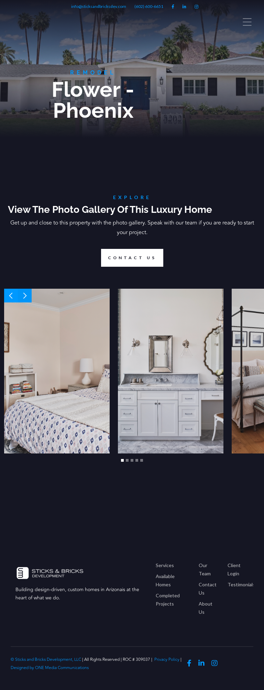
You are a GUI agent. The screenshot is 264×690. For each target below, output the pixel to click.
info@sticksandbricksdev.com (98, 6)
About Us (205, 608)
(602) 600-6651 (148, 6)
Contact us (128, 258)
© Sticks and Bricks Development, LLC (46, 659)
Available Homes (165, 580)
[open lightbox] (57, 371)
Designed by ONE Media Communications (50, 668)
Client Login (234, 569)
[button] (11, 295)
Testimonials (238, 584)
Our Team (205, 569)
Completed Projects (168, 600)
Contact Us (208, 589)
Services (165, 565)
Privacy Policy (166, 659)
